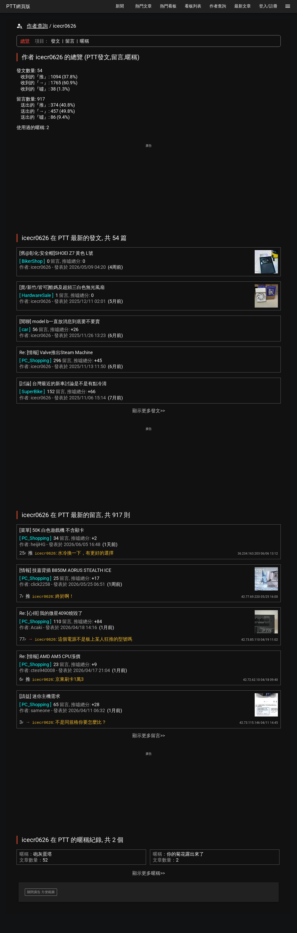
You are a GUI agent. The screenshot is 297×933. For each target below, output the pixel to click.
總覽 (25, 41)
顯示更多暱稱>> (148, 873)
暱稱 (84, 41)
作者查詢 (37, 26)
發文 (55, 41)
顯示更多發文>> (148, 410)
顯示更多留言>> (148, 735)
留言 (70, 41)
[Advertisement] (149, 185)
